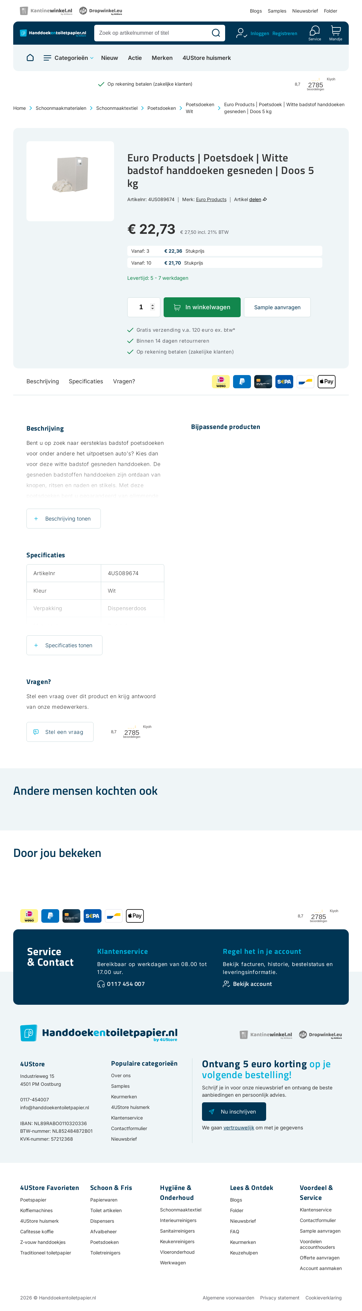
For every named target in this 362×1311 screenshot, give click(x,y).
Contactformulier (129, 1128)
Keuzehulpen (244, 1252)
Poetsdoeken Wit (200, 108)
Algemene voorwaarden (228, 1297)
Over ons (121, 1075)
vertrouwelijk (238, 1127)
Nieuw (109, 58)
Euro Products (211, 199)
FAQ (234, 1231)
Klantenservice (122, 951)
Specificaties (86, 381)
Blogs (256, 11)
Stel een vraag (64, 732)
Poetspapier (33, 1200)
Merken (162, 58)
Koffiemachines (36, 1210)
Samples (277, 11)
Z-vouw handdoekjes (42, 1242)
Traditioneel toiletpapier (45, 1252)
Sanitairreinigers (177, 1231)
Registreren (284, 33)
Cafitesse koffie (37, 1231)
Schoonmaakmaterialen (61, 108)
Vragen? (124, 381)
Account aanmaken (321, 1268)
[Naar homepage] (30, 58)
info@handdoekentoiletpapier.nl (54, 1107)
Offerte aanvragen (320, 1257)
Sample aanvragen (277, 307)
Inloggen (260, 33)
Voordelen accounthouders (317, 1244)
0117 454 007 (126, 983)
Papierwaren (103, 1200)
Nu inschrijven (238, 1111)
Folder (330, 11)
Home (19, 108)
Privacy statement (280, 1297)
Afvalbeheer (103, 1231)
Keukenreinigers (177, 1241)
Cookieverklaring (323, 1297)
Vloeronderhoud (177, 1252)
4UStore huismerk (206, 58)
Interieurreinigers (178, 1220)
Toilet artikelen (106, 1210)
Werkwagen (173, 1262)
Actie (135, 58)
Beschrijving (42, 381)
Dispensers (102, 1221)
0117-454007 (34, 1099)
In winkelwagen (207, 307)
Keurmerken (124, 1096)
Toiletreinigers (105, 1252)
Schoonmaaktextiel (117, 108)
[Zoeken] (216, 33)
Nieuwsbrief (305, 11)
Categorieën (71, 58)
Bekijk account (252, 983)
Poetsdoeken (161, 108)
